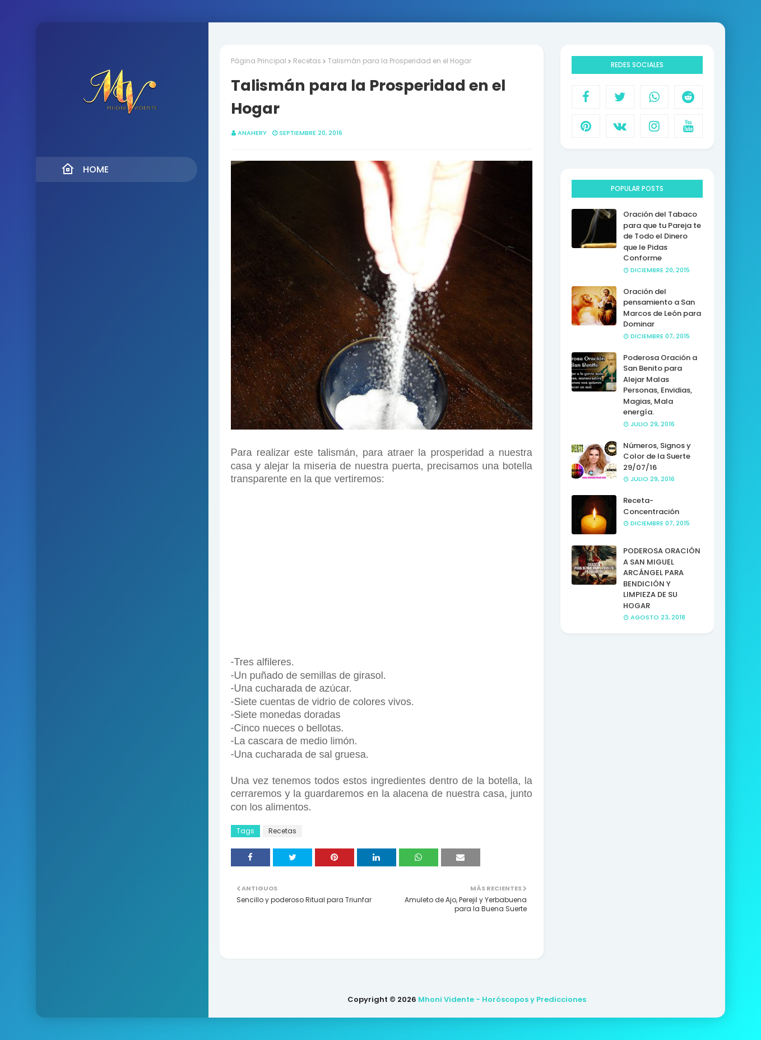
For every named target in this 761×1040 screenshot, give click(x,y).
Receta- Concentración (651, 506)
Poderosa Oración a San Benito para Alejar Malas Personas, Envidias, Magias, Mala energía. (660, 385)
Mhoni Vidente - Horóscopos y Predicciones (502, 999)
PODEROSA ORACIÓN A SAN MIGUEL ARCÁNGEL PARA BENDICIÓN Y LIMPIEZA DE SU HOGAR (661, 578)
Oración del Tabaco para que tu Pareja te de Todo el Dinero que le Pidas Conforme (662, 236)
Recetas (307, 61)
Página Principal (258, 61)
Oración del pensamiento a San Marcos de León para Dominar (662, 308)
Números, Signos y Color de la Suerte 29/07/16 (657, 456)
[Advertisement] (381, 577)
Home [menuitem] (85, 169)
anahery (252, 132)
